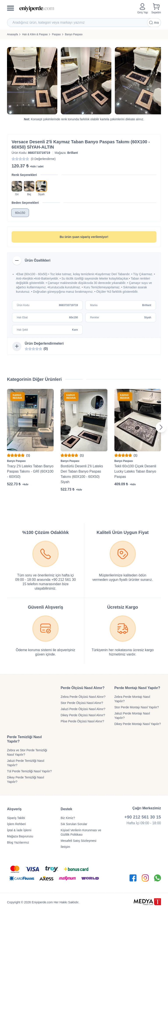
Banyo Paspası (74, 34)
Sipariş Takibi (16, 818)
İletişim (65, 847)
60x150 (20, 212)
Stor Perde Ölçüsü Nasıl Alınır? (82, 703)
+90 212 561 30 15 (142, 817)
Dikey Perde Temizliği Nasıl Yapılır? (25, 779)
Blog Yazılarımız (18, 842)
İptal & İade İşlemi (19, 830)
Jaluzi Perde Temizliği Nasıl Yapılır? (25, 763)
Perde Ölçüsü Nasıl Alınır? (82, 688)
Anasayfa (12, 34)
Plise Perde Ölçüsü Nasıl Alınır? (82, 721)
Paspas (56, 34)
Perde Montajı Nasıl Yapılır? (137, 688)
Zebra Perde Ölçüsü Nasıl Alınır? (83, 696)
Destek (66, 809)
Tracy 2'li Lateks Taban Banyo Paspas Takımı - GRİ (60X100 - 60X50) (30, 471)
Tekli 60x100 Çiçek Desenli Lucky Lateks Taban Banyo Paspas (135, 471)
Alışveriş (14, 809)
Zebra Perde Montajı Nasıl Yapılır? (132, 699)
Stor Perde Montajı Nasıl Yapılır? (136, 707)
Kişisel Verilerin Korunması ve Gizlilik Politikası (81, 832)
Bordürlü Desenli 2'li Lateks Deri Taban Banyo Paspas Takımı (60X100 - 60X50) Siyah (82, 474)
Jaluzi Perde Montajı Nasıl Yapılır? (132, 716)
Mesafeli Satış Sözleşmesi (78, 840)
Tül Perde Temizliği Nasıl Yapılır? (29, 771)
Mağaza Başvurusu (20, 836)
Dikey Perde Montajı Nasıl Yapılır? (137, 724)
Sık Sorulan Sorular (74, 824)
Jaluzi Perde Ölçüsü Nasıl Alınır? (83, 709)
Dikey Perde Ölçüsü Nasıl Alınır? (83, 715)
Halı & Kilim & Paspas (35, 34)
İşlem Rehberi (16, 824)
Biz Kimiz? (68, 818)
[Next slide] (161, 427)
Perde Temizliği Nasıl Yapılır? (24, 739)
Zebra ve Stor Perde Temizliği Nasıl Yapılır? (27, 752)
